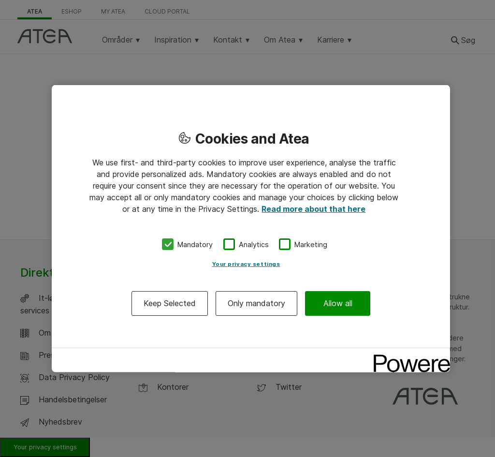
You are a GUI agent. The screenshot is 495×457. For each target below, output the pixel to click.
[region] (251, 228)
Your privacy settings (246, 264)
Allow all (337, 303)
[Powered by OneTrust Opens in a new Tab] (408, 357)
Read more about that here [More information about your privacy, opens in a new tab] (313, 208)
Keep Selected (170, 303)
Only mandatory (256, 303)
